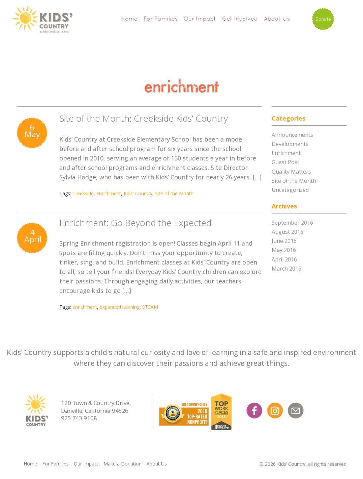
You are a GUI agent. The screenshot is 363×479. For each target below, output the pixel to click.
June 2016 (284, 241)
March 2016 (286, 268)
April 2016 (284, 259)
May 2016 (284, 250)
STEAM (150, 307)
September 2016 (292, 222)
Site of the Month (174, 193)
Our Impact (200, 18)
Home (129, 18)
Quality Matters (291, 171)
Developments (290, 144)
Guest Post (285, 162)
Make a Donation (122, 463)
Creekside (83, 193)
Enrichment (286, 153)
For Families (161, 18)
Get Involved (240, 18)
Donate (323, 19)
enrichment (108, 193)
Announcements (292, 134)
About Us (277, 18)
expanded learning (120, 307)
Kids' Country (138, 193)
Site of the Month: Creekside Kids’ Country (143, 118)
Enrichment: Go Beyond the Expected (135, 223)
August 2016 (287, 231)
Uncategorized (290, 190)
